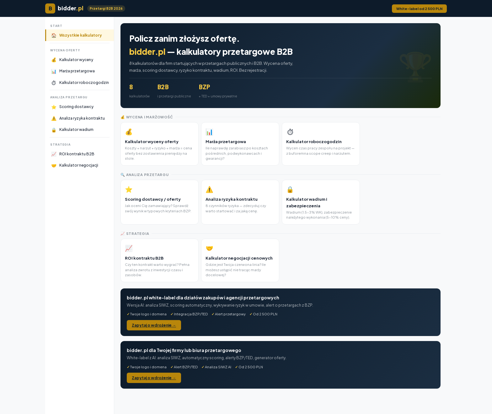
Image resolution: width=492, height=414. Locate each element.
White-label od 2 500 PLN (419, 9)
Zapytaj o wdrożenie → (154, 325)
